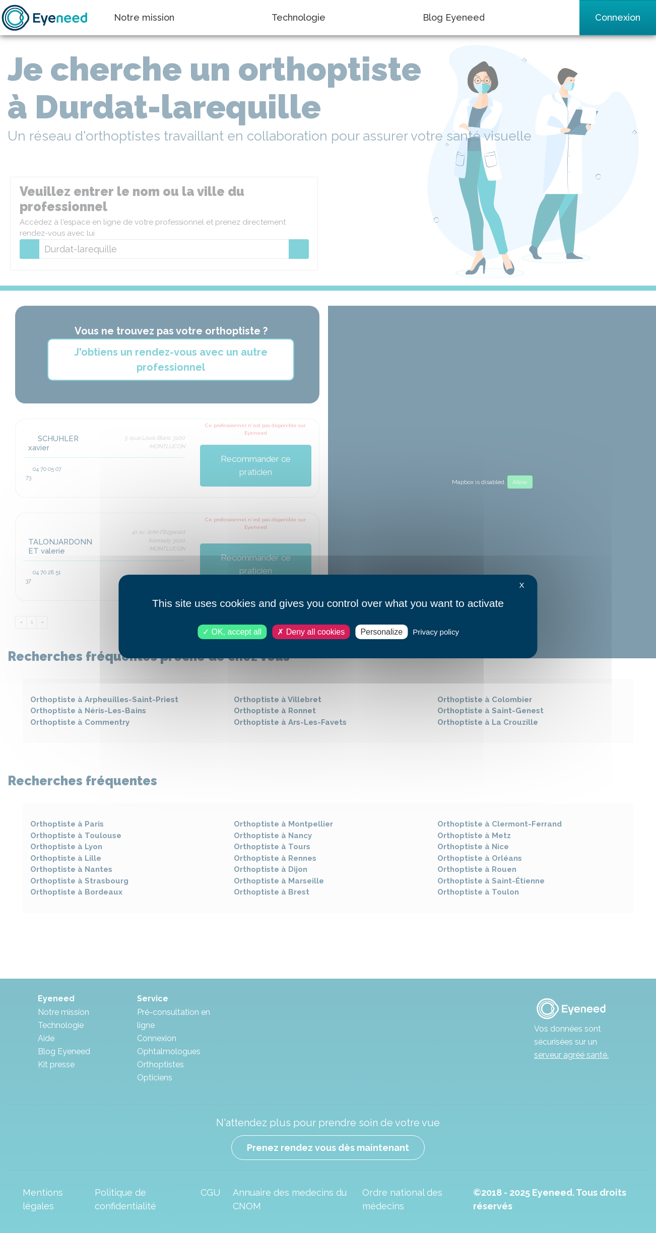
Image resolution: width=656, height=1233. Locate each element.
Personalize (381, 632)
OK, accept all (232, 632)
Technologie (298, 17)
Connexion (617, 17)
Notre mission (144, 17)
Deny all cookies (311, 632)
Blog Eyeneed (454, 17)
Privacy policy (436, 632)
